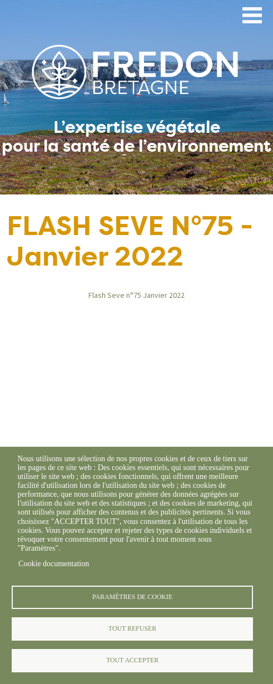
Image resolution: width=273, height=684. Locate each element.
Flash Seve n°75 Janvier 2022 (136, 295)
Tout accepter (132, 660)
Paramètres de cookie (132, 597)
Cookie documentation (53, 564)
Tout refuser (132, 628)
